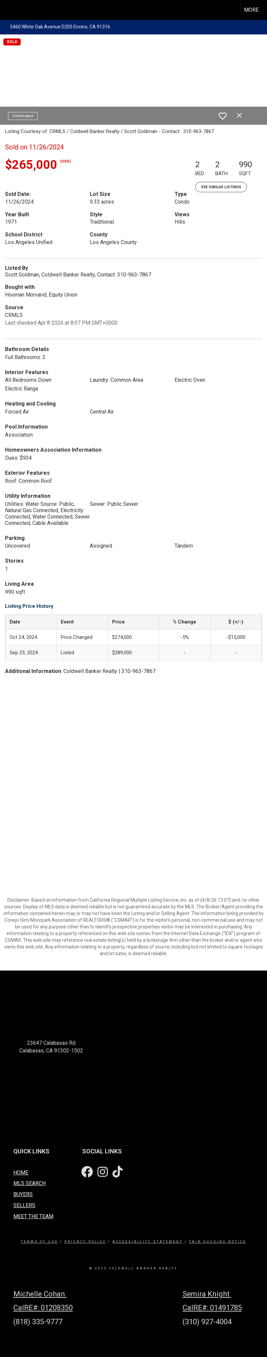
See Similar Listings (221, 187)
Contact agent (22, 116)
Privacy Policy (85, 1241)
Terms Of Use (39, 1241)
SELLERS (24, 1205)
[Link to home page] (8, 10)
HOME (20, 1172)
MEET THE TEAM (33, 1216)
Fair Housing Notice (217, 1241)
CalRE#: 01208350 (43, 1308)
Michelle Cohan (40, 1294)
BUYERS (23, 1194)
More (251, 10)
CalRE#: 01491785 (212, 1308)
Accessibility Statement (147, 1241)
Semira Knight (207, 1294)
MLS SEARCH (29, 1183)
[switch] (222, 116)
